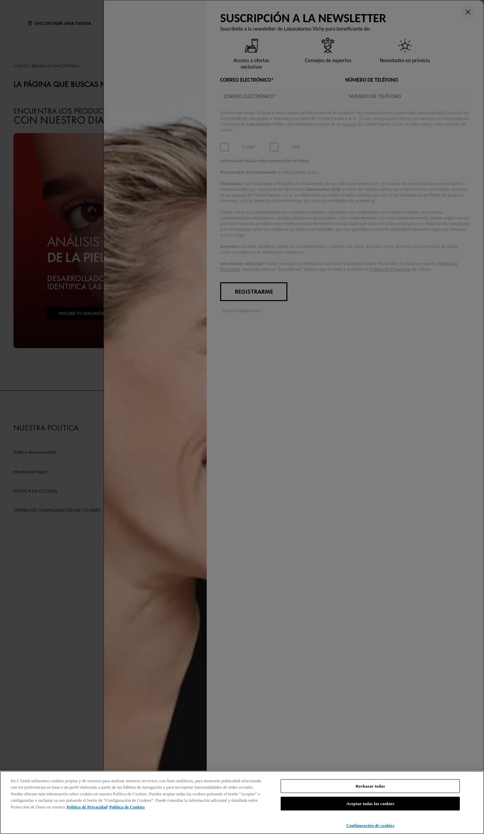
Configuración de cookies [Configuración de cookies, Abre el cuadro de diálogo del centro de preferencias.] (370, 825)
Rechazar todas (370, 786)
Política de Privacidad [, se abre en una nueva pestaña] (87, 806)
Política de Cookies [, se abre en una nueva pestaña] (127, 806)
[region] (242, 802)
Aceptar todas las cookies (370, 803)
